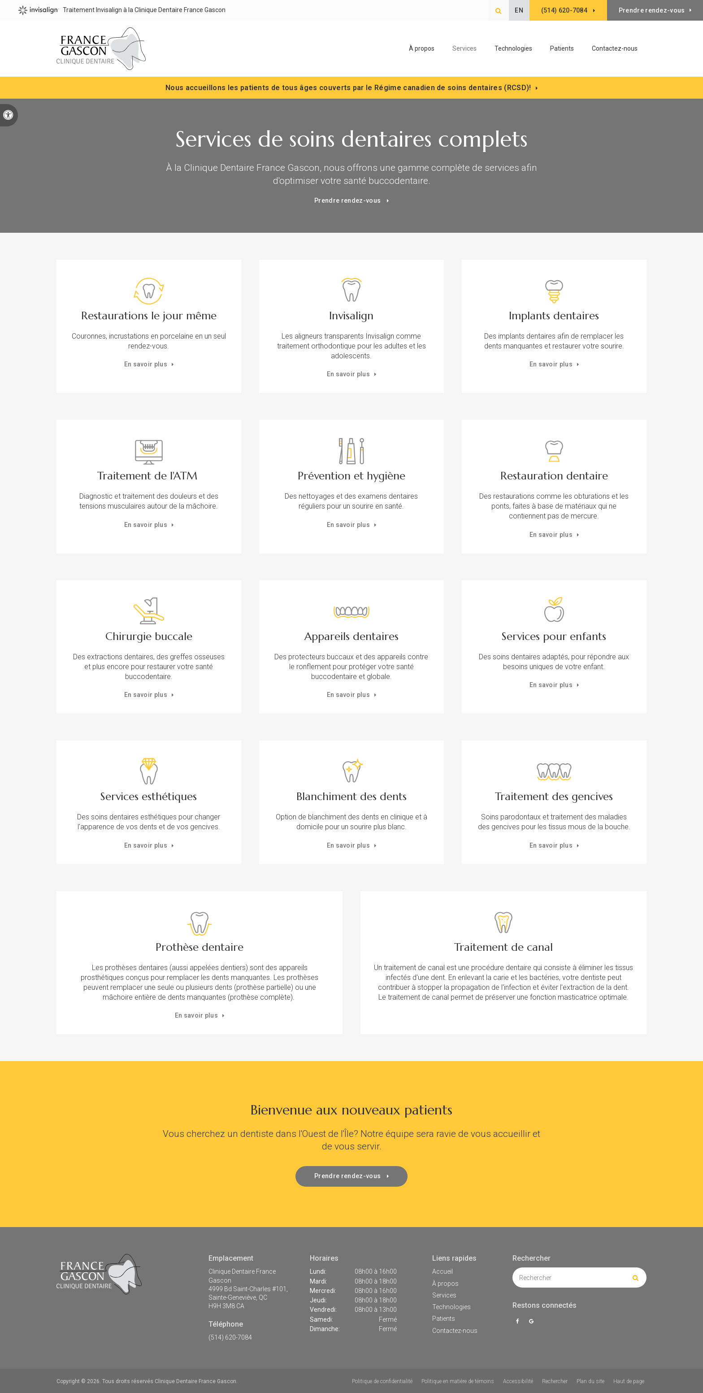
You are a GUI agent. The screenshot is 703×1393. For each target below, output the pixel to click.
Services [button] (464, 48)
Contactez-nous (615, 48)
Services (444, 1295)
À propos (445, 1283)
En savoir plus (145, 364)
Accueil (442, 1271)
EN (517, 10)
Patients (562, 48)
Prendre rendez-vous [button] (651, 10)
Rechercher (555, 1381)
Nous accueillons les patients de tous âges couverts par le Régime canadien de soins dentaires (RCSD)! (348, 87)
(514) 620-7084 (230, 1337)
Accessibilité (518, 1381)
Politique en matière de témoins (457, 1381)
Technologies (513, 48)
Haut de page (628, 1381)
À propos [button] (421, 48)
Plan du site (590, 1381)
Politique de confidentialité (382, 1381)
